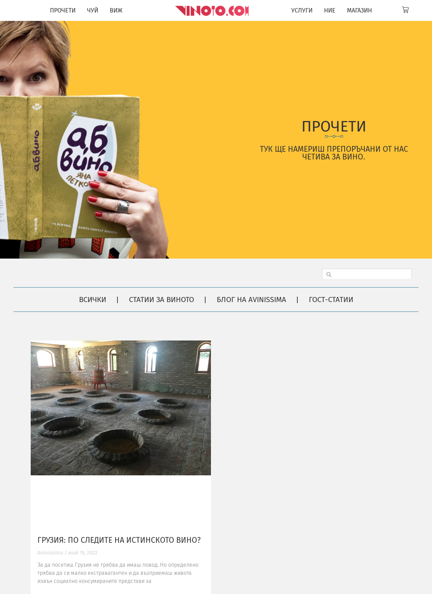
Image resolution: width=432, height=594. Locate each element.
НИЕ (329, 10)
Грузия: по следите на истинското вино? (119, 540)
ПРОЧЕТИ (63, 10)
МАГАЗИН (359, 10)
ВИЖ (116, 10)
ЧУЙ (92, 10)
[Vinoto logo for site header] (212, 10)
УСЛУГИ (302, 10)
